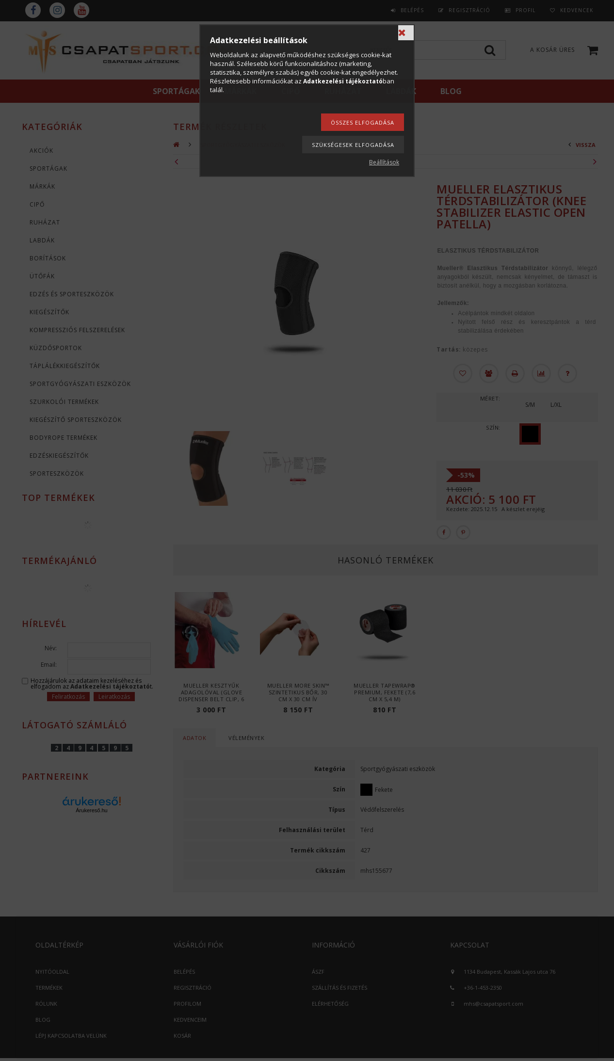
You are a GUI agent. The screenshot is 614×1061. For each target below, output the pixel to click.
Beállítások (384, 162)
